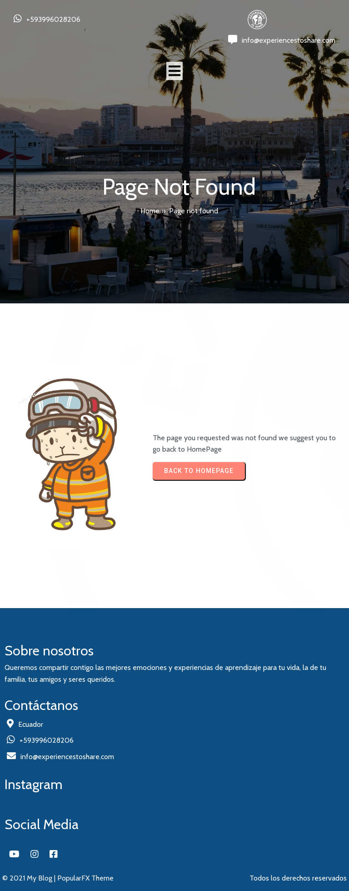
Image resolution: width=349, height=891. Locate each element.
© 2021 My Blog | (29, 878)
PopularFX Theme (85, 878)
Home (150, 210)
